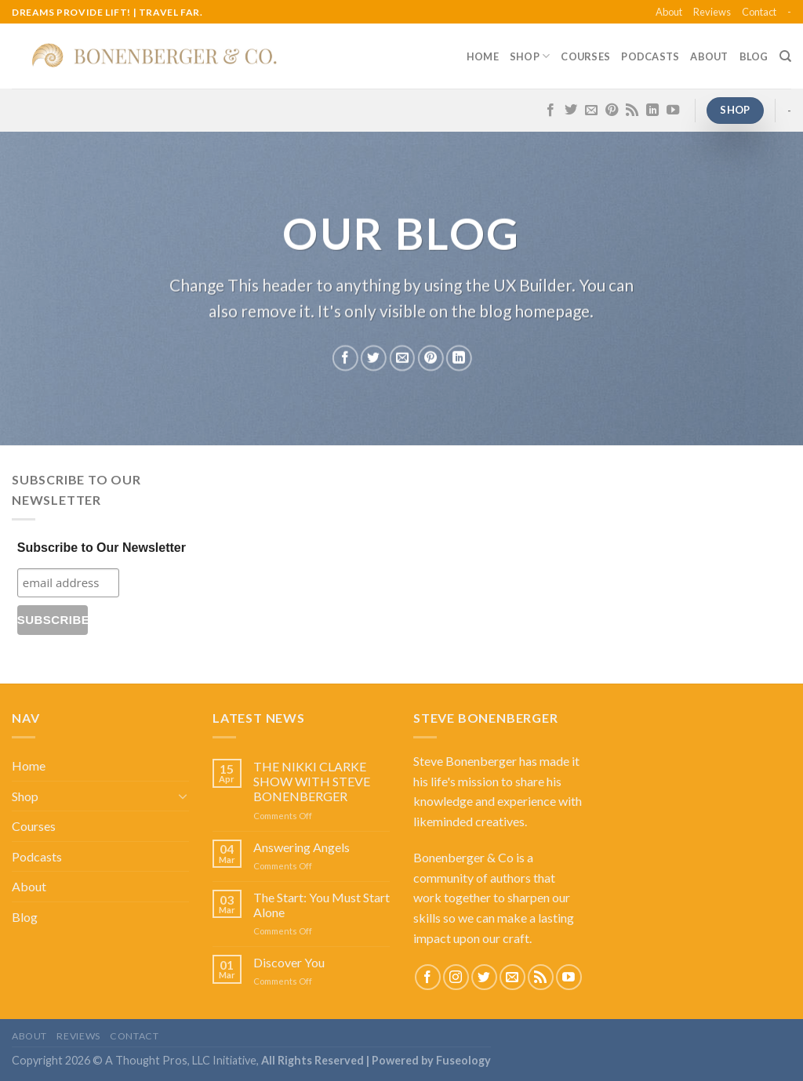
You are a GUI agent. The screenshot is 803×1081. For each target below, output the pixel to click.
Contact (759, 11)
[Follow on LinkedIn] (652, 110)
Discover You (289, 962)
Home (483, 56)
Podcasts (650, 56)
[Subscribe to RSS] (632, 110)
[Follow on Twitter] (571, 110)
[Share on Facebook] (345, 358)
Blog (753, 56)
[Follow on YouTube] (673, 110)
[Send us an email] (591, 110)
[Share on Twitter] (374, 358)
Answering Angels (301, 847)
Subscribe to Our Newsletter (101, 547)
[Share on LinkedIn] (459, 358)
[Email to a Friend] (402, 358)
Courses (585, 56)
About (669, 11)
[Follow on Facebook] (550, 110)
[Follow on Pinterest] (611, 110)
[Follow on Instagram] (456, 977)
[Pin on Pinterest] (430, 358)
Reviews (712, 11)
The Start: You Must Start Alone (321, 905)
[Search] (785, 56)
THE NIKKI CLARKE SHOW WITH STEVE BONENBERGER (311, 781)
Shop (530, 56)
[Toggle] (182, 795)
